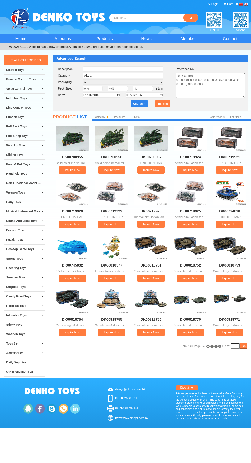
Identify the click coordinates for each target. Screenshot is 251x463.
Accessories (15, 353)
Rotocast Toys (16, 305)
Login (213, 4)
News (146, 38)
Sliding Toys (14, 154)
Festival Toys (15, 230)
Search (139, 103)
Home (20, 38)
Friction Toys (15, 117)
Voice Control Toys (19, 88)
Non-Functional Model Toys (25, 183)
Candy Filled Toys (18, 296)
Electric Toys (15, 70)
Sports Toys (14, 258)
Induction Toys (16, 98)
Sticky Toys (14, 324)
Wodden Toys (15, 334)
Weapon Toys (15, 192)
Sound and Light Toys (21, 220)
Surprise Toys (16, 287)
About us (63, 38)
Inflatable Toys (16, 315)
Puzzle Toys (14, 239)
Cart (228, 4)
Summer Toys (16, 277)
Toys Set (12, 343)
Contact (230, 38)
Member (188, 38)
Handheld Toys (16, 173)
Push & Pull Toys (18, 164)
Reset (163, 103)
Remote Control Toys (21, 79)
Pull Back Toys (16, 126)
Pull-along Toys (17, 136)
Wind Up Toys (16, 145)
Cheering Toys (16, 268)
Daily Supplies (16, 362)
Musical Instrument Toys (23, 211)
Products (104, 38)
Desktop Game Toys (20, 249)
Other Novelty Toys (19, 371)
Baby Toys (13, 202)
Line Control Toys (18, 107)
